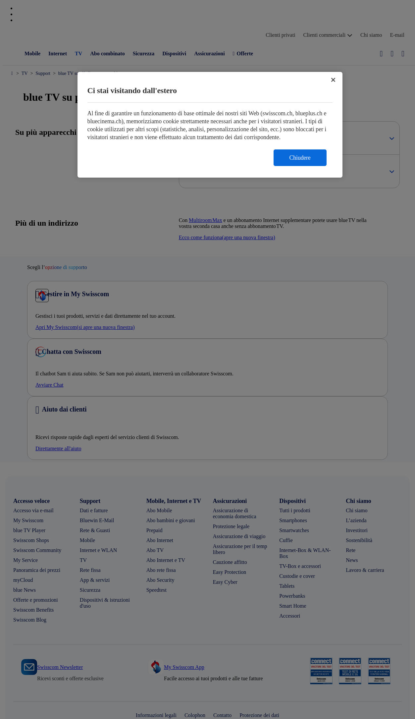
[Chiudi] (333, 80)
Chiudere (300, 157)
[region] (210, 125)
